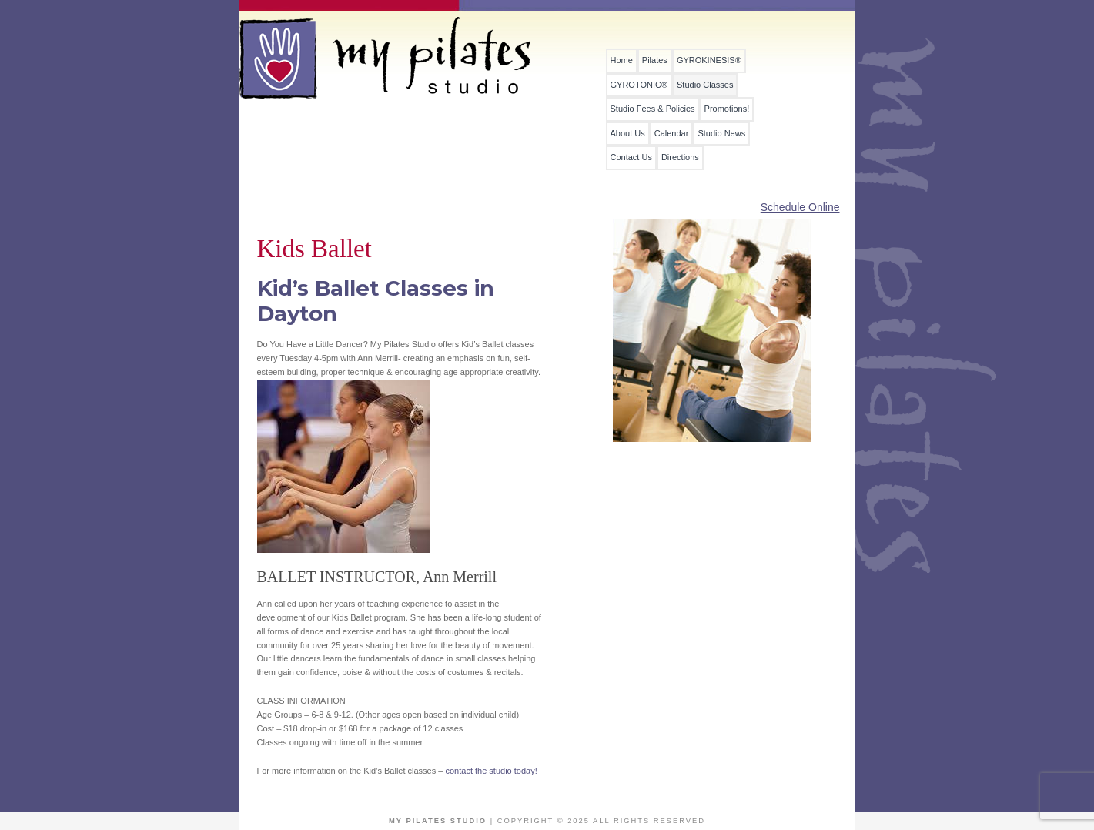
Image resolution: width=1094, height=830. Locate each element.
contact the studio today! (491, 770)
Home (622, 60)
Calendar (671, 133)
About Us (628, 133)
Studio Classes (705, 85)
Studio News (721, 133)
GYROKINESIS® (709, 60)
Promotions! (727, 109)
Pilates (654, 60)
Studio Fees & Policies (653, 109)
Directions (680, 157)
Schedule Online (800, 207)
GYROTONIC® (639, 85)
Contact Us (631, 157)
